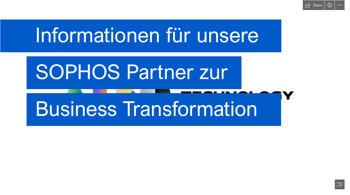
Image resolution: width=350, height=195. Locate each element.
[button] (313, 5)
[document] (175, 97)
